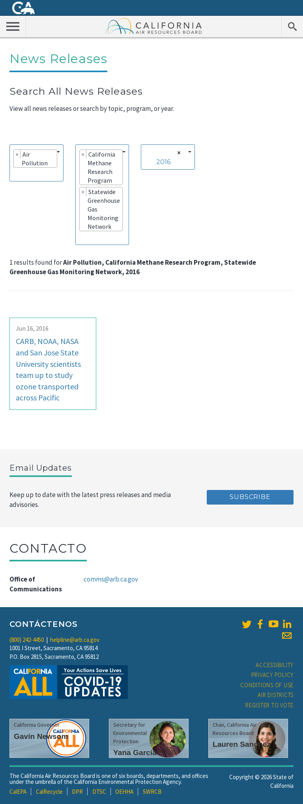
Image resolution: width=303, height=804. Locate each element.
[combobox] (36, 162)
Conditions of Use (267, 685)
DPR (77, 791)
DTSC (99, 791)
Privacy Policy (272, 675)
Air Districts (276, 695)
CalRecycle (49, 791)
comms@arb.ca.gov (111, 579)
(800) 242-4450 (26, 639)
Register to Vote (269, 705)
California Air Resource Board (154, 26)
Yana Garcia (135, 752)
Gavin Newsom (41, 736)
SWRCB (152, 791)
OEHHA (124, 791)
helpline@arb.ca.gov (74, 639)
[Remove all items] (178, 153)
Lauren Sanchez (242, 744)
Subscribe (250, 497)
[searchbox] (15, 174)
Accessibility (275, 665)
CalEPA (17, 791)
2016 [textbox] (163, 162)
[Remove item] (17, 154)
